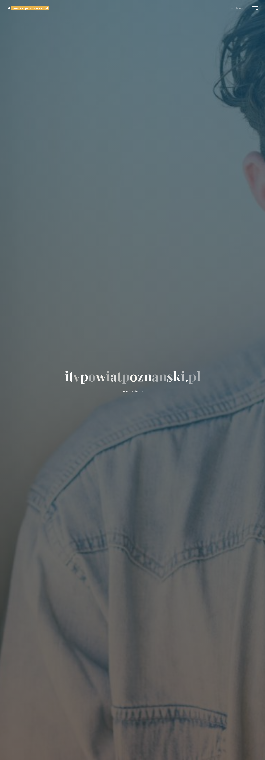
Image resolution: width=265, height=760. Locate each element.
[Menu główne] (255, 8)
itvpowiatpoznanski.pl (28, 8)
